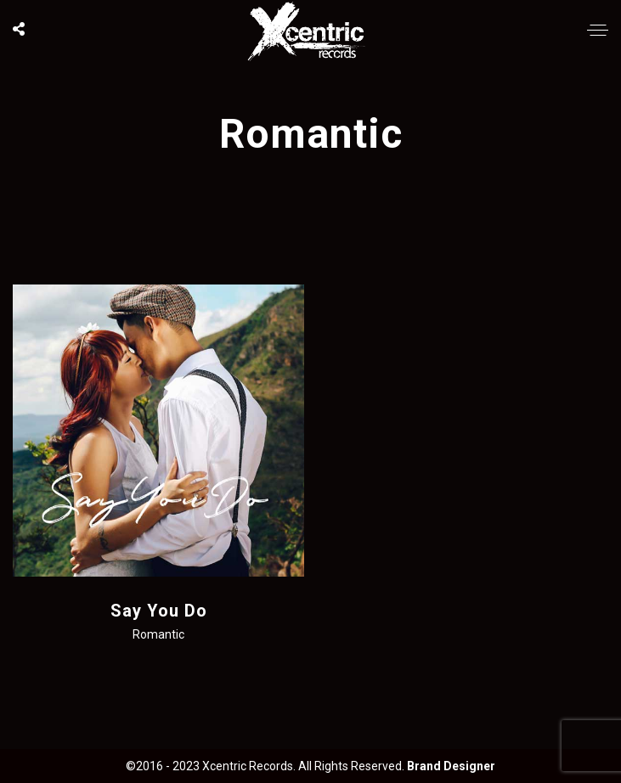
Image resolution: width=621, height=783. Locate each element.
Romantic (158, 634)
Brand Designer (451, 766)
